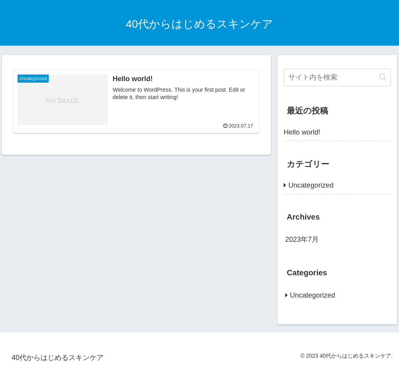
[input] (337, 77)
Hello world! (302, 132)
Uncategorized (311, 185)
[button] (383, 77)
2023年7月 (302, 239)
